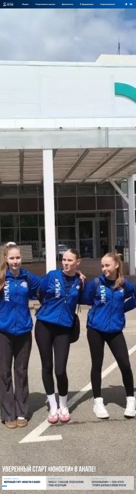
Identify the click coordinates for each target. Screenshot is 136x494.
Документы (67, 4)
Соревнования (107, 4)
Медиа (25, 4)
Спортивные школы (45, 4)
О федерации (87, 4)
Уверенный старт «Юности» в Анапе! (49, 469)
